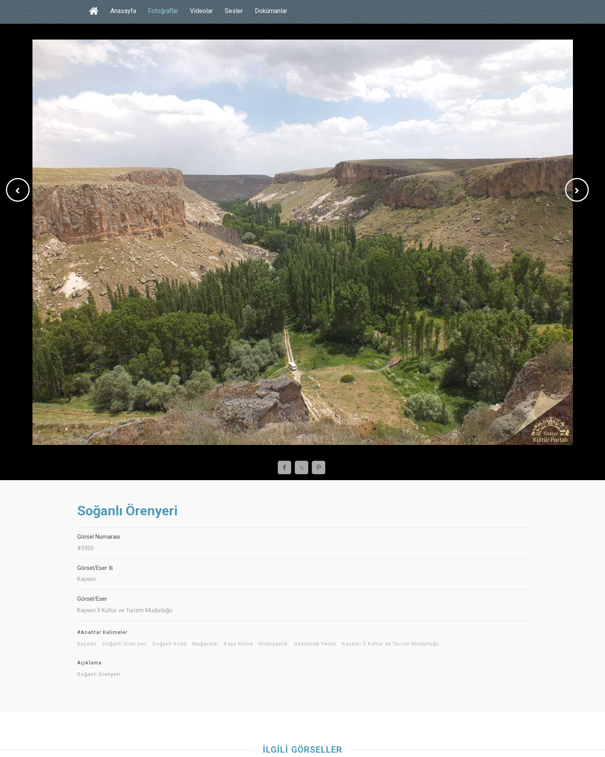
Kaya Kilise (238, 644)
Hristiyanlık (273, 644)
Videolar (201, 11)
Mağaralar (205, 644)
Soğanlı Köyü (169, 644)
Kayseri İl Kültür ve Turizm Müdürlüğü (390, 644)
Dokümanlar (271, 11)
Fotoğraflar (163, 11)
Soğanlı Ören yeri (124, 644)
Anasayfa (123, 11)
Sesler (234, 11)
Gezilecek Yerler (315, 644)
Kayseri (87, 644)
